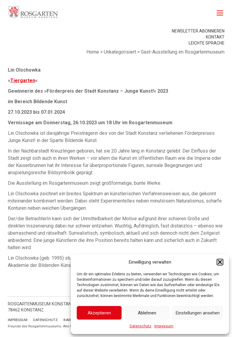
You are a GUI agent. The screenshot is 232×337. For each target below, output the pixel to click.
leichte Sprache (206, 43)
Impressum (163, 326)
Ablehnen (147, 313)
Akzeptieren (99, 313)
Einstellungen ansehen (198, 313)
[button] (220, 262)
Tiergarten (22, 80)
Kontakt (215, 37)
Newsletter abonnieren (198, 31)
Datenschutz (140, 326)
